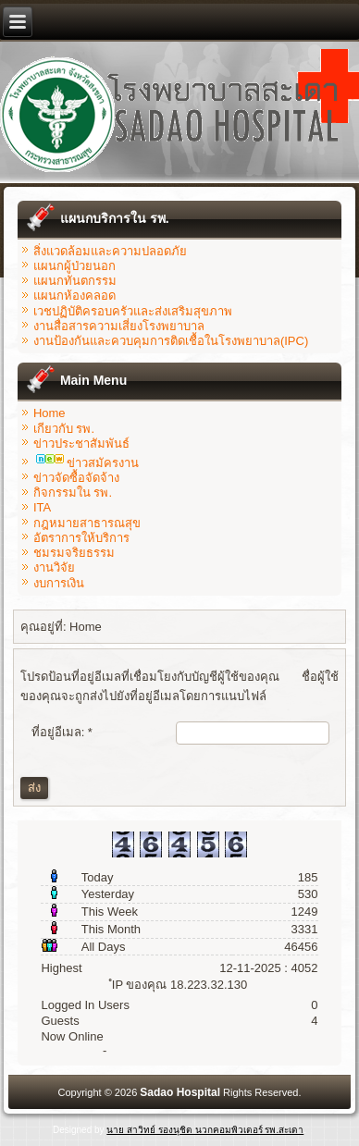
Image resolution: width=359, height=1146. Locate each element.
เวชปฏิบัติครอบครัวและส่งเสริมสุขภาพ (132, 311)
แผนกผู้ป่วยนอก (74, 266)
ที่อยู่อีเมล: (62, 732)
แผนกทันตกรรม (75, 281)
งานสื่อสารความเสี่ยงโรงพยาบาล (118, 326)
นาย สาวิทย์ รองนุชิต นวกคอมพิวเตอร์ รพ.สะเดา (204, 1130)
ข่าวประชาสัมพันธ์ (81, 443)
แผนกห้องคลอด (74, 295)
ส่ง (34, 788)
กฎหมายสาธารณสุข (87, 523)
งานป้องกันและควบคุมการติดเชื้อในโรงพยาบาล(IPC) (170, 341)
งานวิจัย (54, 567)
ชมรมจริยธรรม (74, 553)
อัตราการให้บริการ (81, 538)
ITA (42, 507)
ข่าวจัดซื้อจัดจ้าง (76, 478)
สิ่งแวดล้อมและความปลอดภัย (110, 251)
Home (49, 413)
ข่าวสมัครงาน (87, 463)
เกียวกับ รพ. (63, 429)
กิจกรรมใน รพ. (72, 492)
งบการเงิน (58, 583)
